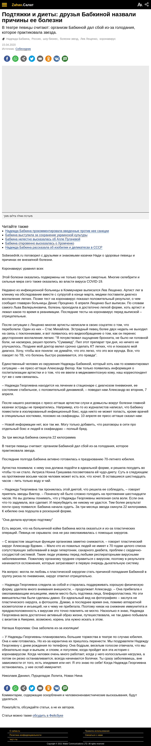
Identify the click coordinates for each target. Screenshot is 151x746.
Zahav (17, 5)
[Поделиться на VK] (56, 58)
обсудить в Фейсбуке (48, 715)
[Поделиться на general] (23, 58)
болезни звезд (69, 38)
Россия (36, 38)
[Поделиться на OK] (48, 58)
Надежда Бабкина (17, 38)
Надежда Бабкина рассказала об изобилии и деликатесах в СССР (53, 247)
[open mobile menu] (4, 4)
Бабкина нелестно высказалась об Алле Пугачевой (42, 239)
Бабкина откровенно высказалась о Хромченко (39, 243)
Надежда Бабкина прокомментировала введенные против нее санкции (57, 231)
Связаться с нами (94, 735)
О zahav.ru (14, 731)
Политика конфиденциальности (25, 735)
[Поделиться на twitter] (32, 58)
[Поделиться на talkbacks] (65, 58)
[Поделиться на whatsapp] (15, 58)
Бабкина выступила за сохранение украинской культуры (46, 235)
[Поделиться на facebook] (7, 58)
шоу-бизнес (50, 38)
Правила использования (97, 731)
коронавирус (108, 38)
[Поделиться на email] (40, 58)
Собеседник (23, 48)
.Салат (28, 5)
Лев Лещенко (88, 38)
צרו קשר (13, 739)
